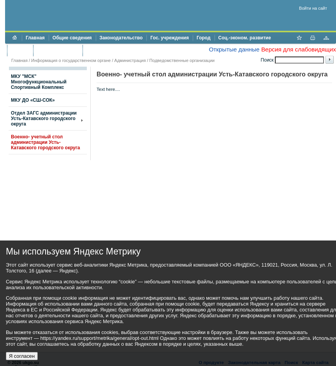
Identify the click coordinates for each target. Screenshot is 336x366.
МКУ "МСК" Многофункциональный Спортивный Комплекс (39, 82)
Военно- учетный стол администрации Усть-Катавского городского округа (45, 142)
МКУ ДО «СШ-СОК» (33, 100)
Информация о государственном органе (71, 60)
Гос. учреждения (169, 38)
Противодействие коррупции (120, 50)
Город (204, 38)
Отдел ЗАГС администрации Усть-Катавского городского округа (44, 118)
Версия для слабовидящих (298, 49)
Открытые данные (234, 49)
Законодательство (121, 38)
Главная (35, 38)
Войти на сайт (313, 8)
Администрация (130, 60)
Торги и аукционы (58, 50)
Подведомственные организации (182, 60)
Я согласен (22, 356)
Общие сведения (72, 38)
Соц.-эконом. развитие (244, 38)
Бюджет (20, 50)
